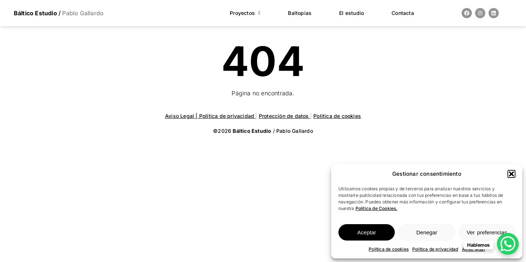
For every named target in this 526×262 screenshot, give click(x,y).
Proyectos (245, 13)
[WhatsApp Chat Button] (508, 244)
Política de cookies (389, 249)
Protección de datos (284, 116)
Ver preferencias (487, 232)
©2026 (243, 131)
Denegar (426, 232)
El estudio (351, 13)
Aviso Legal (180, 116)
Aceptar (366, 232)
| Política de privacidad (226, 116)
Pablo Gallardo (82, 13)
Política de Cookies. (377, 208)
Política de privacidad (435, 249)
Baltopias (300, 13)
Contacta (403, 13)
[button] (511, 174)
